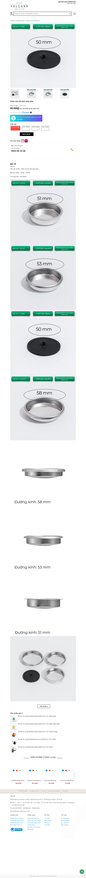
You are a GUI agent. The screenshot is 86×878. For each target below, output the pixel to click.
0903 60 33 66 (18, 151)
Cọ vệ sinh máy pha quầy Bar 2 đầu (70, 780)
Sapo (55, 876)
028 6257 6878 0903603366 (67, 2)
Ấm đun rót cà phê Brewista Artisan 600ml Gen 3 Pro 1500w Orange (37, 731)
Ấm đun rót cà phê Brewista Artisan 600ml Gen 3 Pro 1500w (35, 747)
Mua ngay (27, 134)
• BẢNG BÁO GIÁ (34, 791)
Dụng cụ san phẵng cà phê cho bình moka (39, 780)
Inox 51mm (45, 127)
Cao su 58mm (15, 127)
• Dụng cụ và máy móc (54, 791)
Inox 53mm (35, 127)
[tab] (13, 164)
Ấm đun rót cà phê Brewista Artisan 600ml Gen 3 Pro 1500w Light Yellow (39, 724)
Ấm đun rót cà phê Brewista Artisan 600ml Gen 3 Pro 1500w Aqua (37, 716)
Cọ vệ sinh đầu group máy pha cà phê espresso (57, 780)
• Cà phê (43, 791)
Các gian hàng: (15, 141)
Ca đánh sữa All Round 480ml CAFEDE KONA (24, 780)
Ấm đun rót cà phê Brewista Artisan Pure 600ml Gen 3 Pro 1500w (37, 739)
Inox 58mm (26, 127)
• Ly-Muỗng (65, 791)
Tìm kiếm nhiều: (23, 791)
